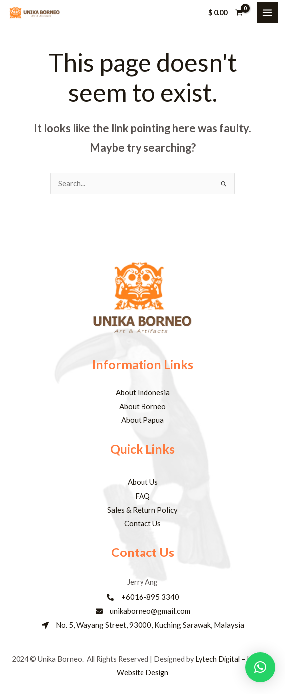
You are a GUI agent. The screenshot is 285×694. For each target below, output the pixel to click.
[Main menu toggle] (267, 12)
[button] (260, 667)
